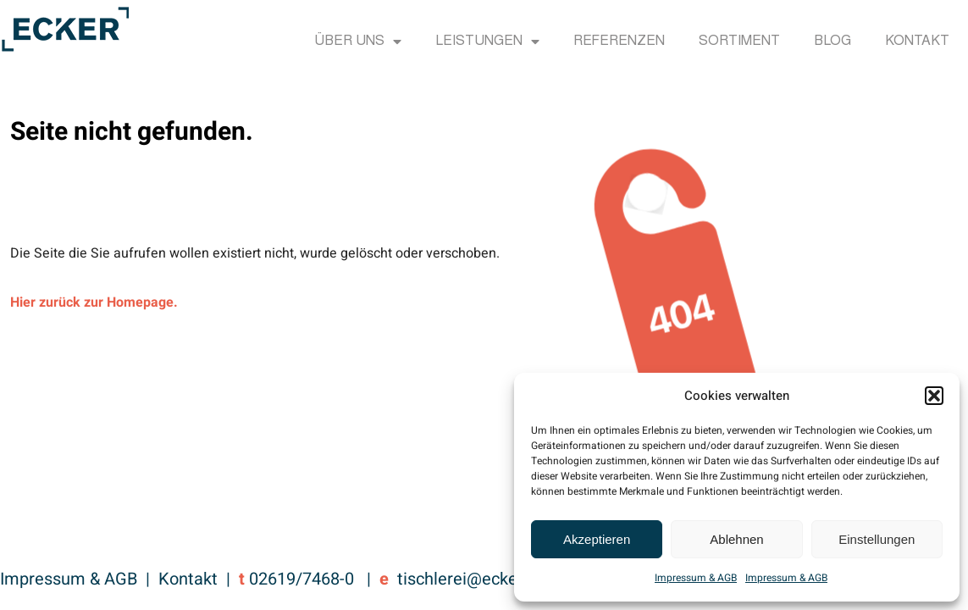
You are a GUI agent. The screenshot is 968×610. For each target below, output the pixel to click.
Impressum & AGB (696, 577)
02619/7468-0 (301, 579)
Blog (832, 41)
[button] (934, 395)
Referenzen (619, 41)
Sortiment (739, 41)
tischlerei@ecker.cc (470, 579)
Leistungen (487, 41)
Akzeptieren (596, 539)
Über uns (357, 41)
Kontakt (917, 41)
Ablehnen (736, 539)
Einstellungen (876, 539)
